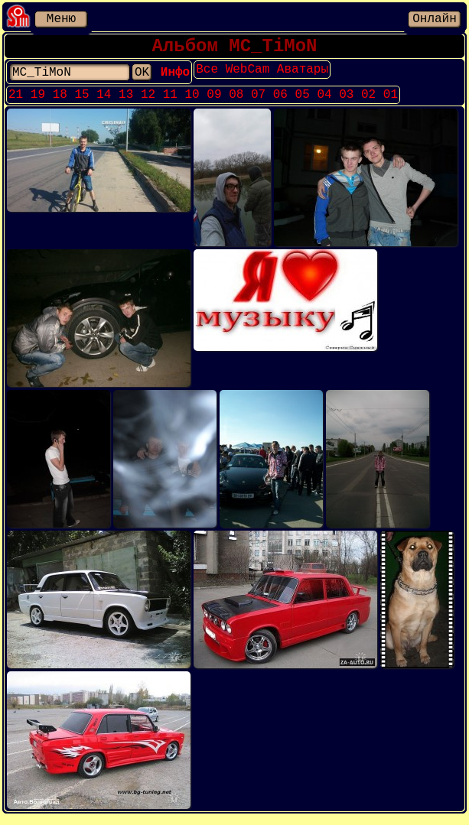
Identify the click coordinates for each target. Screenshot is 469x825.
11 (170, 102)
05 (302, 102)
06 (280, 102)
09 (214, 102)
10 (192, 102)
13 (126, 102)
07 (258, 102)
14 (103, 102)
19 (38, 102)
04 (324, 102)
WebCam (274, 75)
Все (233, 75)
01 (390, 102)
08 (236, 102)
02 (368, 102)
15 (81, 102)
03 (346, 102)
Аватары (328, 75)
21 (15, 102)
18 (60, 102)
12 (148, 102)
